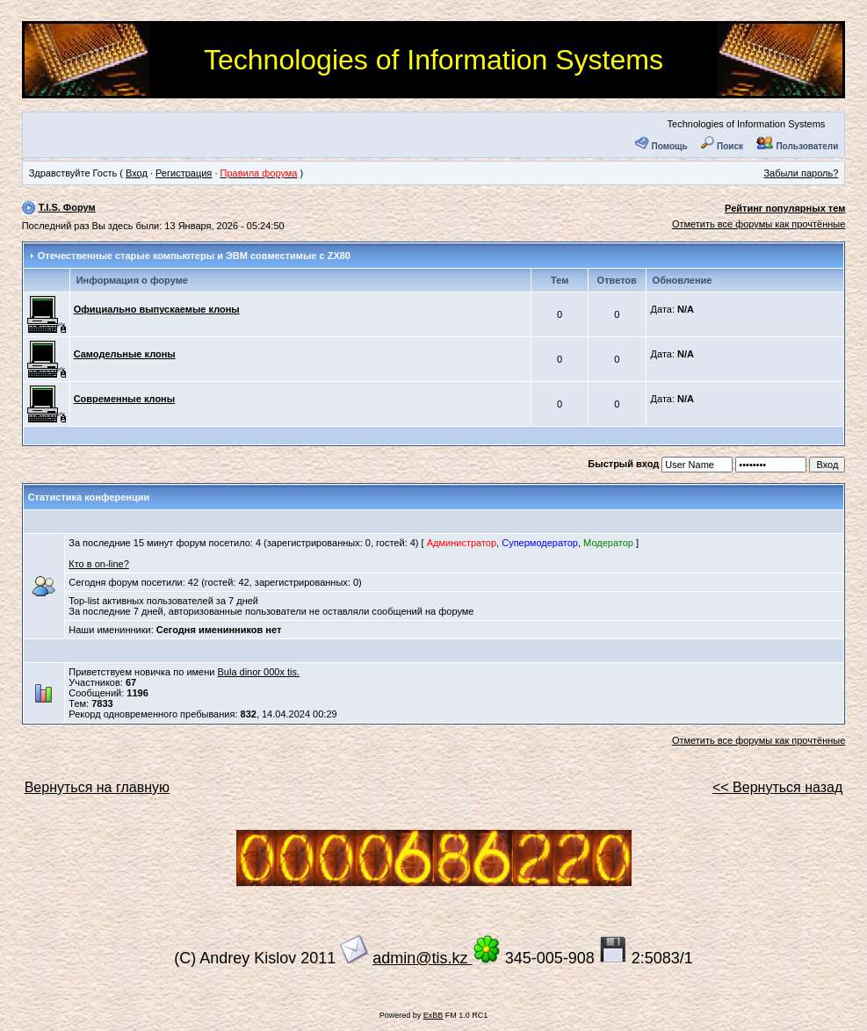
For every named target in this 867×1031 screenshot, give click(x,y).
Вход (137, 173)
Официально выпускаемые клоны (157, 309)
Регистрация (183, 173)
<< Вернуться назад (777, 787)
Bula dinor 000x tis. (258, 672)
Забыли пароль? (800, 173)
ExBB (433, 1015)
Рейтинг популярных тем (785, 208)
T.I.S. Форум (67, 207)
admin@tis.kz (422, 958)
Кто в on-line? (99, 564)
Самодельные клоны (125, 354)
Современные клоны (124, 398)
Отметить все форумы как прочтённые (758, 224)
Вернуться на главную (97, 787)
